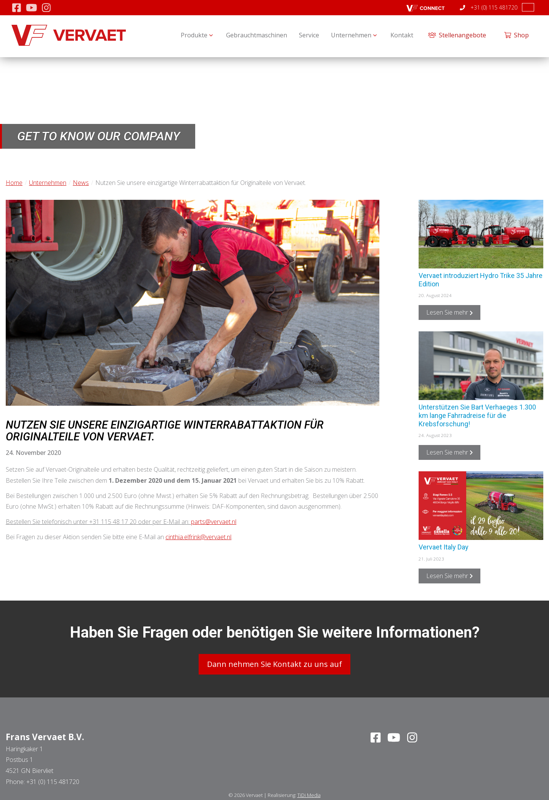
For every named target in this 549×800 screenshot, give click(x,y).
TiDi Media (309, 793)
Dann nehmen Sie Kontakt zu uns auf (274, 663)
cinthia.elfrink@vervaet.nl (198, 537)
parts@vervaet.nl (213, 521)
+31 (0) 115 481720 (488, 7)
